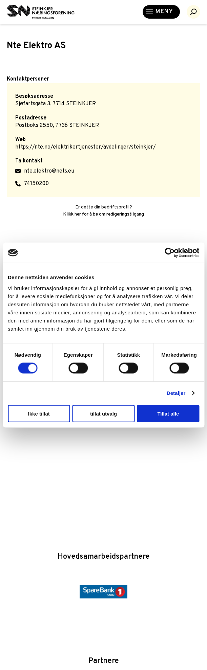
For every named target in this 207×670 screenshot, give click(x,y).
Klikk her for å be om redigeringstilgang (103, 214)
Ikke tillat (39, 413)
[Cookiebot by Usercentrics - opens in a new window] (169, 253)
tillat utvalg (103, 413)
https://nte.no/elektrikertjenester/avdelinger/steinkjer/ (85, 147)
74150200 (36, 183)
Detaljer (176, 393)
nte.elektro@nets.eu (49, 171)
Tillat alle (168, 413)
